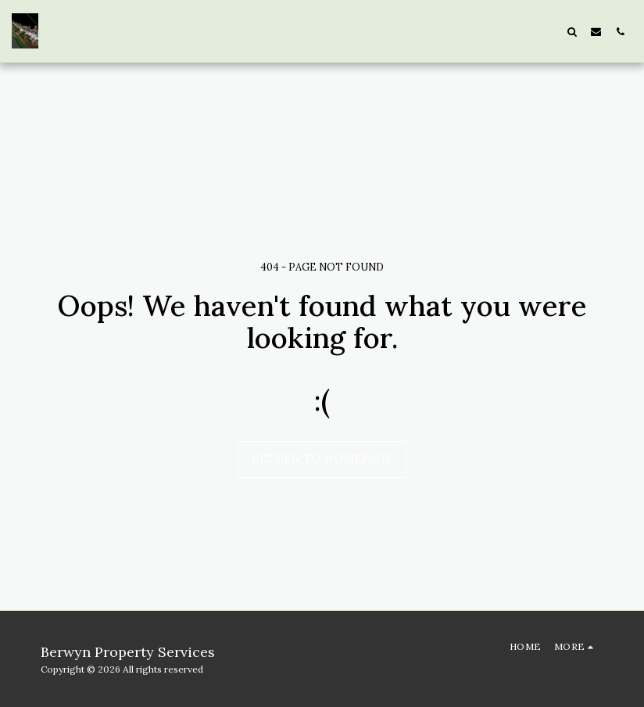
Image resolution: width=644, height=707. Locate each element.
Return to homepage (322, 458)
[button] (571, 31)
